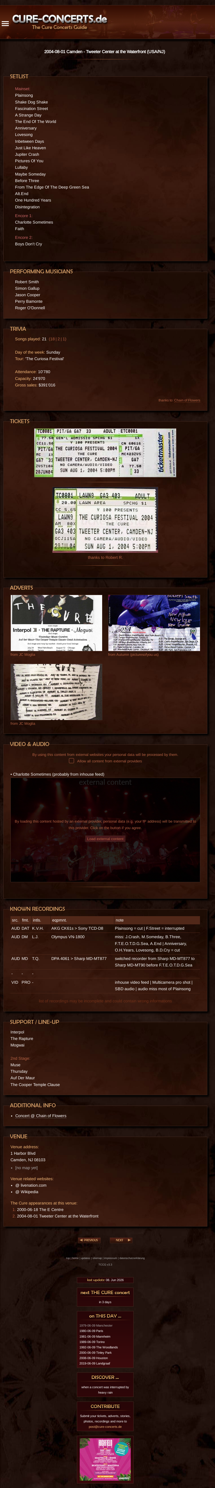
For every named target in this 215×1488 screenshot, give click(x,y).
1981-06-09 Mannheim (94, 1336)
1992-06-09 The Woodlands (98, 1347)
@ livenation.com (31, 1185)
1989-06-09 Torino (92, 1342)
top (68, 1258)
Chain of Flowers (187, 400)
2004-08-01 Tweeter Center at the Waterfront (57, 1216)
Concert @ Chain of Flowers (40, 1115)
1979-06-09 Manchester (96, 1325)
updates (85, 1258)
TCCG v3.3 (105, 1264)
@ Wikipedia (26, 1191)
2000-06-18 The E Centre (40, 1209)
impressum (110, 1258)
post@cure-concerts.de (105, 1426)
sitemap (97, 1258)
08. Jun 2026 (105, 1280)
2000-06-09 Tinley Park (95, 1352)
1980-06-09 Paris (91, 1331)
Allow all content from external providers (105, 761)
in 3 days (105, 1302)
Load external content (105, 839)
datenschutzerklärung (132, 1258)
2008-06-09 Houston (93, 1358)
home (75, 1258)
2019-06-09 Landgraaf (94, 1363)
